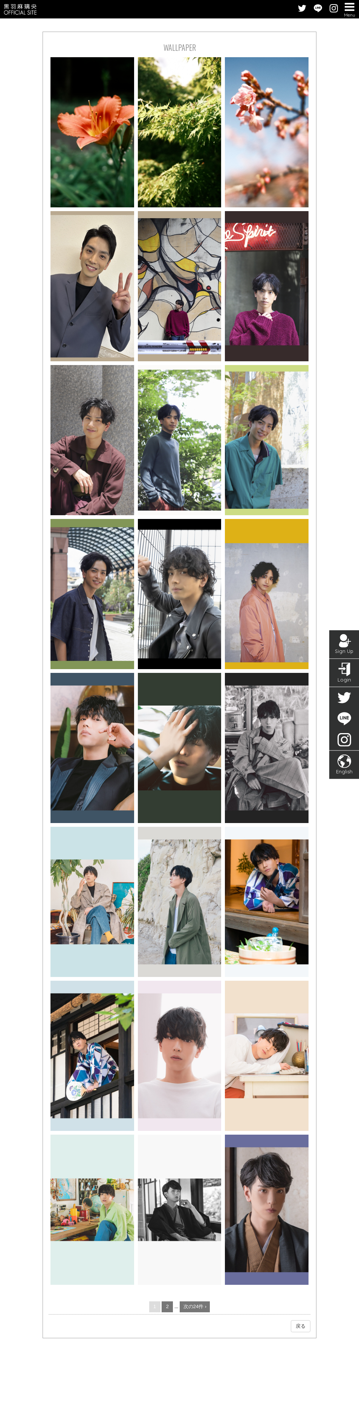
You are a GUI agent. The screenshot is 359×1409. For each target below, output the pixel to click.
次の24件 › (194, 1306)
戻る (301, 1326)
